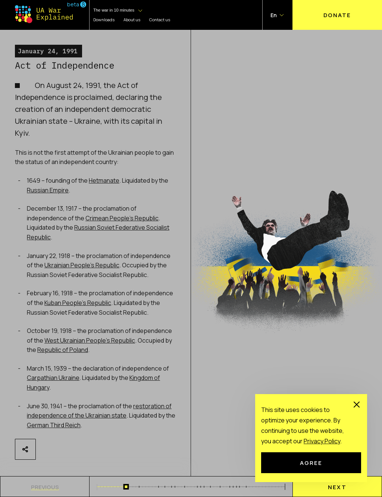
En (273, 15)
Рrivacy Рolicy (322, 441)
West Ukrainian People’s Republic (89, 340)
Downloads (104, 19)
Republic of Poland (62, 350)
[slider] (126, 487)
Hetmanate (104, 180)
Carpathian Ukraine (53, 378)
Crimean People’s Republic (122, 218)
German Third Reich (54, 425)
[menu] (337, 486)
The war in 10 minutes (113, 10)
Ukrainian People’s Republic (81, 265)
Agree (311, 462)
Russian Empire (48, 190)
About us (131, 19)
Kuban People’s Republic (77, 303)
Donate (337, 15)
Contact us (159, 19)
